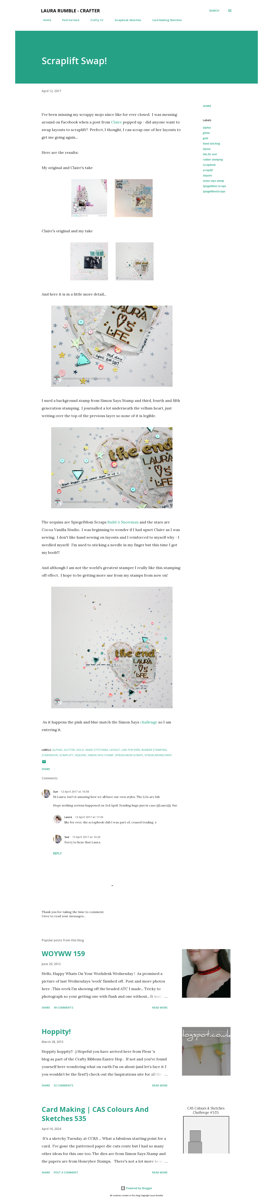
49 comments (63, 1007)
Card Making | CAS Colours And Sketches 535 (95, 1114)
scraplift (208, 170)
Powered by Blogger (136, 1188)
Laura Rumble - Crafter (70, 10)
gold (205, 138)
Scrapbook (209, 165)
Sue (55, 791)
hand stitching (211, 143)
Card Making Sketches (164, 20)
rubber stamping (213, 159)
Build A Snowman (123, 522)
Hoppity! (56, 1031)
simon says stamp (213, 181)
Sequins (207, 175)
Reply (57, 853)
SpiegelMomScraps (214, 191)
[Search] (214, 10)
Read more (160, 1007)
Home (45, 20)
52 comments (63, 1085)
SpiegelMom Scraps (214, 186)
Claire (116, 122)
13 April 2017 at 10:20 (86, 837)
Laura (68, 817)
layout (206, 149)
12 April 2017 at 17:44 (89, 817)
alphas (207, 127)
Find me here (68, 20)
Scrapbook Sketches (125, 20)
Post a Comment (66, 1172)
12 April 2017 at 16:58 (75, 791)
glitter (206, 133)
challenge (148, 722)
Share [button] (207, 106)
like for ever (210, 154)
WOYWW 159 (63, 953)
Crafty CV (94, 20)
